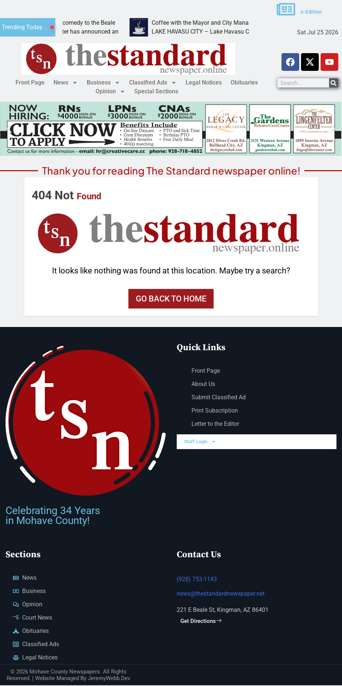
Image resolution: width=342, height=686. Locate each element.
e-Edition (311, 12)
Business (103, 82)
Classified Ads (153, 82)
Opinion (110, 91)
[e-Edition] (286, 9)
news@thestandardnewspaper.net (221, 594)
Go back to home (171, 298)
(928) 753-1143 (197, 580)
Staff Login (200, 442)
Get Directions (200, 622)
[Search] (333, 82)
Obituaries (244, 82)
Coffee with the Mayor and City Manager (236, 22)
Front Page (30, 82)
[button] (9, 128)
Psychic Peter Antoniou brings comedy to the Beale (81, 22)
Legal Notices (204, 82)
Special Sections (156, 91)
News (65, 82)
